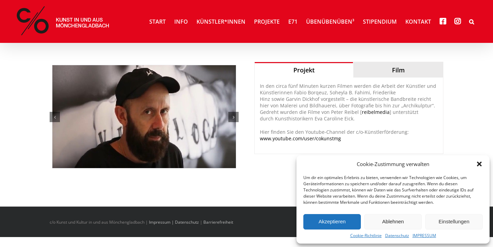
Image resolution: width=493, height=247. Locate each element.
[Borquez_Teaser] (144, 116)
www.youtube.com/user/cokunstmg (300, 138)
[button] (479, 164)
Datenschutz (397, 235)
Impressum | (162, 222)
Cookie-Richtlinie (366, 235)
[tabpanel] (348, 116)
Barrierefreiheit (218, 222)
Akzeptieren (331, 221)
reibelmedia (376, 112)
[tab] (304, 70)
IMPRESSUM (424, 235)
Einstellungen (454, 221)
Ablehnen (393, 221)
